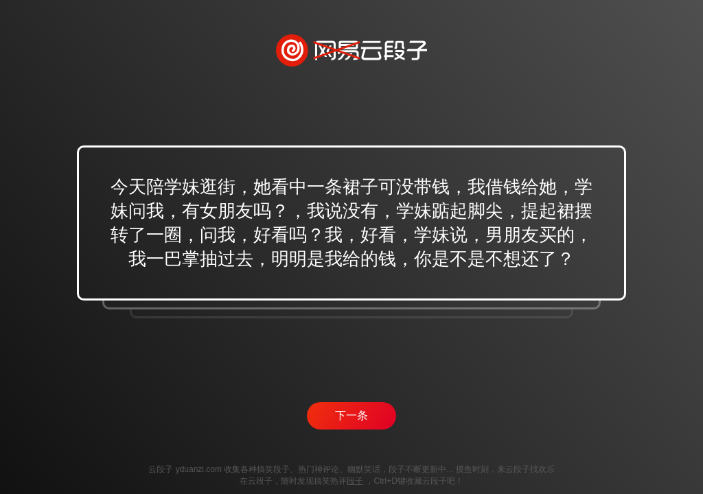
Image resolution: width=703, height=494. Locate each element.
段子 (355, 481)
